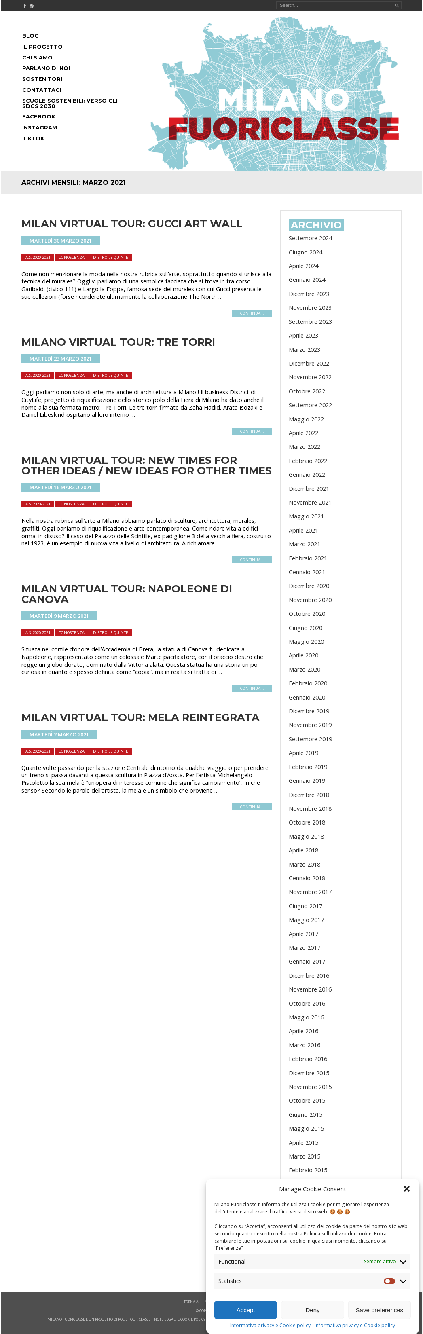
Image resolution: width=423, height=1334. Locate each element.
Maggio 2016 (306, 1017)
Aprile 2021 (303, 530)
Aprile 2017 (303, 934)
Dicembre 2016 (309, 975)
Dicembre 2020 (309, 586)
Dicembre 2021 (309, 489)
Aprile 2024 (303, 266)
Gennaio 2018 (307, 878)
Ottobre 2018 (307, 822)
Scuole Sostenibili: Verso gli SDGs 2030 (70, 103)
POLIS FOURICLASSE (134, 1319)
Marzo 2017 (304, 947)
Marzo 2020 (304, 669)
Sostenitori (42, 79)
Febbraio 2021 (308, 558)
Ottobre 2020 (307, 613)
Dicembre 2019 (309, 711)
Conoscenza (72, 257)
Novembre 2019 (310, 725)
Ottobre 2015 (307, 1100)
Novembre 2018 (310, 808)
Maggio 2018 (306, 836)
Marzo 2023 (304, 349)
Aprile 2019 (303, 753)
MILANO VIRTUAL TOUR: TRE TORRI (118, 342)
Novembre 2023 (310, 307)
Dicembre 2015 (309, 1073)
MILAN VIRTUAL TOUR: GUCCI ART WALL (132, 223)
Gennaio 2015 (307, 1184)
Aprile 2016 (303, 1031)
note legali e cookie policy (179, 1319)
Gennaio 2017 (307, 961)
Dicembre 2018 (309, 795)
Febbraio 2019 (308, 767)
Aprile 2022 (303, 433)
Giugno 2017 (305, 906)
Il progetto (42, 47)
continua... (252, 313)
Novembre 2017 (310, 892)
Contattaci (41, 90)
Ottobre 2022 (307, 391)
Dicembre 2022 (309, 363)
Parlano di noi (46, 68)
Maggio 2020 (306, 641)
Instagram (39, 128)
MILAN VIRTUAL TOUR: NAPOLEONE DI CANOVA (126, 593)
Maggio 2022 (306, 419)
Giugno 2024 (305, 252)
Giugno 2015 (305, 1114)
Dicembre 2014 (309, 1198)
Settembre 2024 (310, 238)
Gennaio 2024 (307, 279)
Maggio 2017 (306, 920)
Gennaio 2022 (307, 474)
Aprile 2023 (303, 335)
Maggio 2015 (306, 1128)
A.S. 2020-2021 (37, 257)
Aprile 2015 (303, 1142)
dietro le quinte (110, 257)
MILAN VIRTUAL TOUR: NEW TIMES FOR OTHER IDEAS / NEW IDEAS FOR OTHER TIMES (146, 465)
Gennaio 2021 (307, 572)
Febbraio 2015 (308, 1170)
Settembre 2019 (310, 739)
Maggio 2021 (306, 516)
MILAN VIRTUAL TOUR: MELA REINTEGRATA (140, 717)
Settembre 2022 (310, 405)
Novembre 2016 (310, 989)
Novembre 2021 (310, 502)
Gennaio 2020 (307, 697)
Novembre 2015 (310, 1087)
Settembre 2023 (310, 322)
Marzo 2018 (304, 864)
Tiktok (33, 138)
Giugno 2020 (305, 628)
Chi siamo (37, 58)
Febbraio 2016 (308, 1059)
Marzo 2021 (304, 544)
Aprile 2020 (303, 655)
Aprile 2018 (303, 850)
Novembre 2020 (310, 600)
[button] (407, 1215)
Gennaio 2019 (307, 780)
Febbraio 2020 (308, 683)
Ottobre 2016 (307, 1003)
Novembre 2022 (310, 377)
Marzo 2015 (304, 1156)
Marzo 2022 (304, 446)
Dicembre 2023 (309, 294)
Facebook (38, 117)
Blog (30, 36)
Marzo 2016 (304, 1045)
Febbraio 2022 (308, 461)
